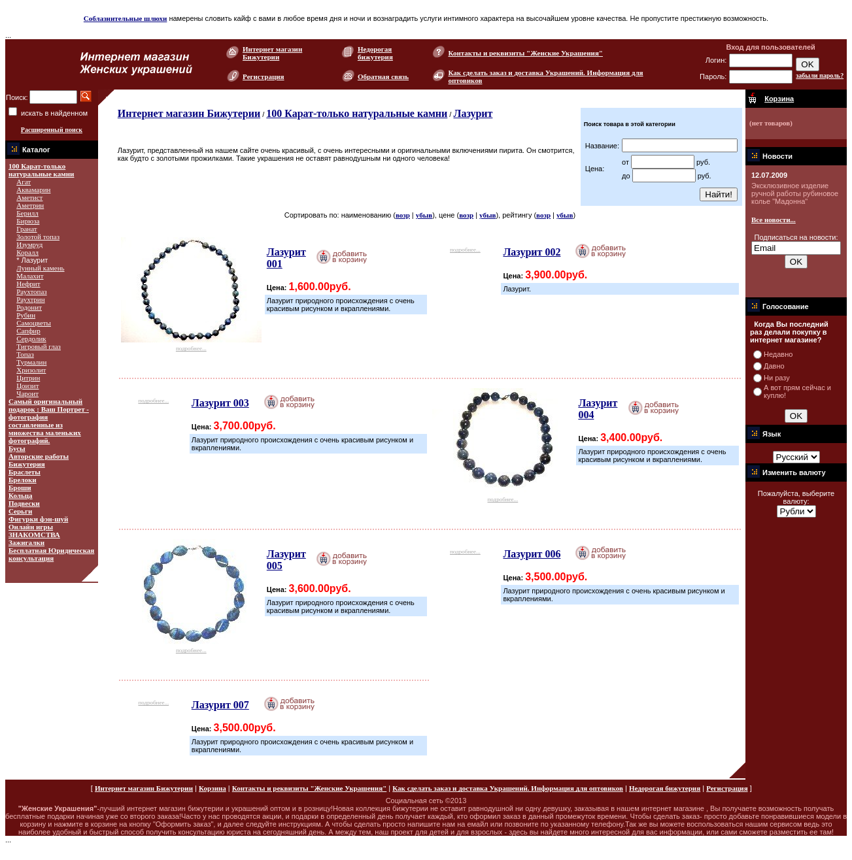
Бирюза (27, 221)
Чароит (27, 393)
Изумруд (29, 244)
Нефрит (28, 284)
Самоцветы (33, 323)
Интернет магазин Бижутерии (272, 53)
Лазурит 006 (531, 553)
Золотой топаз (38, 236)
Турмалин (31, 362)
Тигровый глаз (38, 346)
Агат (23, 182)
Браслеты (25, 472)
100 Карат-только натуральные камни (41, 170)
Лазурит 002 (531, 251)
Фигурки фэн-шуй (38, 519)
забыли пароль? (819, 75)
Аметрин (30, 205)
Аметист (29, 197)
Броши (20, 487)
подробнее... (191, 344)
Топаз (25, 354)
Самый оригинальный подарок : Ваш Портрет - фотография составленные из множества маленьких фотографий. (49, 420)
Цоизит (27, 385)
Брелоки (23, 480)
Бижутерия (27, 464)
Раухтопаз (31, 291)
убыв (424, 215)
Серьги (20, 511)
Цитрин (28, 378)
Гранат (26, 229)
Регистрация (263, 76)
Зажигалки (26, 542)
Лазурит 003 (220, 402)
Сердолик (31, 338)
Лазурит (472, 113)
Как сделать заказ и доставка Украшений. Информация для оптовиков (507, 788)
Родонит (29, 307)
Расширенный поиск (51, 129)
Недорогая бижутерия (375, 53)
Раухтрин (30, 299)
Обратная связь (383, 76)
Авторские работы (39, 456)
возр (403, 215)
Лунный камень (40, 268)
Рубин (25, 315)
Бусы (17, 448)
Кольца (21, 495)
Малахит (29, 276)
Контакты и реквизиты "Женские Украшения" (526, 53)
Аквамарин (33, 189)
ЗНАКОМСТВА (34, 534)
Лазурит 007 (220, 704)
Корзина (212, 788)
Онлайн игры (31, 527)
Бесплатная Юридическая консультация (51, 554)
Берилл (27, 213)
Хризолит (31, 370)
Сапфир (28, 331)
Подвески (24, 503)
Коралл (27, 252)
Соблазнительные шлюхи (125, 18)
